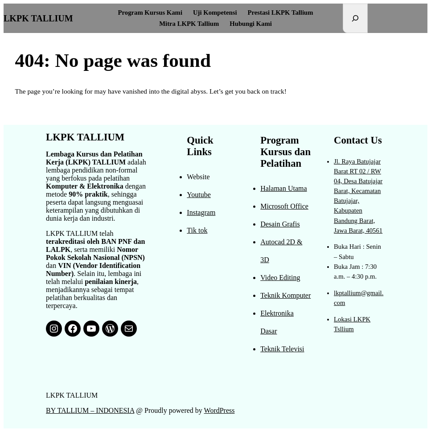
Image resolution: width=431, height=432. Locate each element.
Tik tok (197, 230)
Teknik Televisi (282, 349)
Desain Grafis (280, 224)
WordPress (219, 410)
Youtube (199, 194)
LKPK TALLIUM (38, 18)
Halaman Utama (283, 188)
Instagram (201, 212)
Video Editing (280, 277)
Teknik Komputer (285, 295)
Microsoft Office (284, 206)
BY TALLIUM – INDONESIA (90, 410)
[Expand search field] (355, 18)
